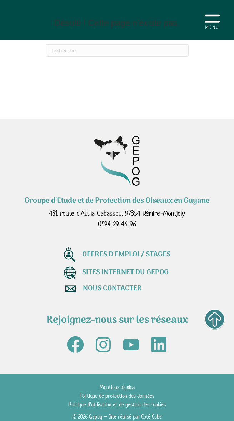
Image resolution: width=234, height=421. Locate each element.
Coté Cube (151, 416)
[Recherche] (117, 50)
